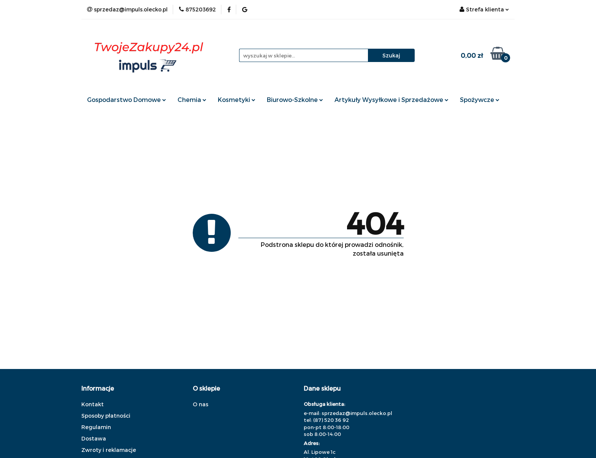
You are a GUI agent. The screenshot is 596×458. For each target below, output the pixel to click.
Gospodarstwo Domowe (126, 99)
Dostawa (93, 438)
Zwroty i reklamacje (108, 450)
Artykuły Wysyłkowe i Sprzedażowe (391, 99)
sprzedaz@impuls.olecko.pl (357, 413)
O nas (200, 404)
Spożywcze (479, 99)
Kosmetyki (236, 99)
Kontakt (92, 404)
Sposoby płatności (105, 415)
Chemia (192, 99)
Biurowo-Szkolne (295, 99)
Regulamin (96, 427)
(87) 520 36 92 (331, 420)
